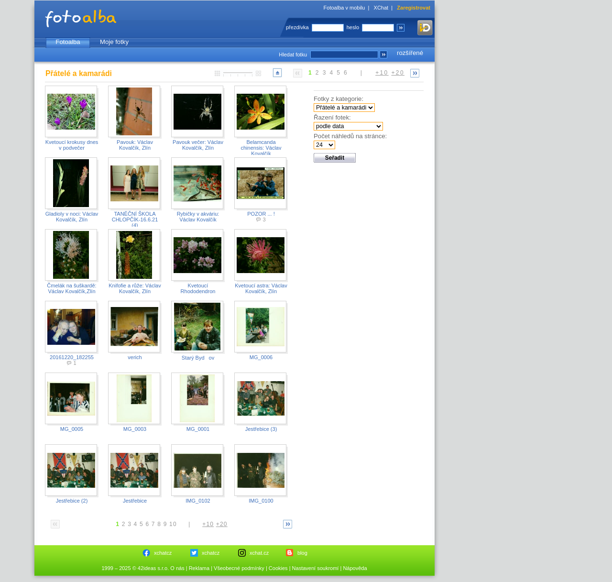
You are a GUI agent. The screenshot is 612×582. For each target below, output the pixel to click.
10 (173, 524)
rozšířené (410, 52)
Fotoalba (67, 41)
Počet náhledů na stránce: (350, 136)
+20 (397, 72)
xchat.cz (259, 553)
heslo (353, 27)
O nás (177, 568)
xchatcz (163, 553)
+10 (382, 72)
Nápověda (355, 568)
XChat (381, 8)
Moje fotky (114, 41)
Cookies (278, 568)
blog (302, 553)
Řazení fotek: (332, 117)
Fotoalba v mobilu (344, 8)
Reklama (199, 568)
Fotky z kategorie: (338, 98)
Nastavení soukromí (315, 568)
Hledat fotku (293, 54)
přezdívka (297, 27)
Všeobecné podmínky (239, 568)
